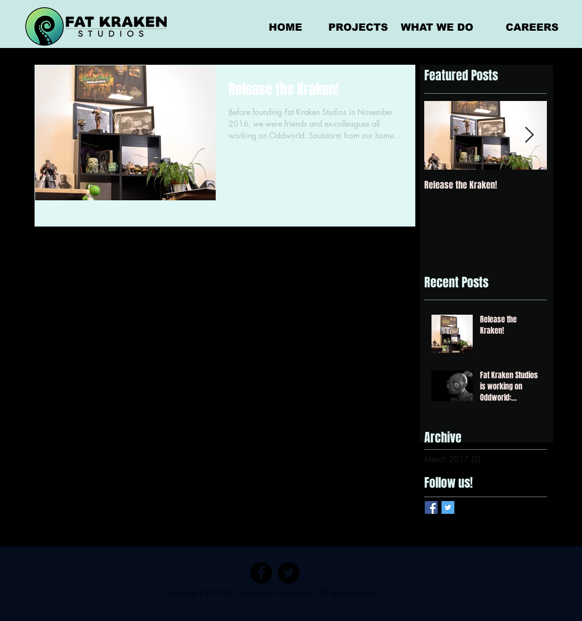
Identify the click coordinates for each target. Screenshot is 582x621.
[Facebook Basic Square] (431, 507)
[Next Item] (529, 135)
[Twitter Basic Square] (448, 507)
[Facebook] (261, 573)
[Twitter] (288, 573)
